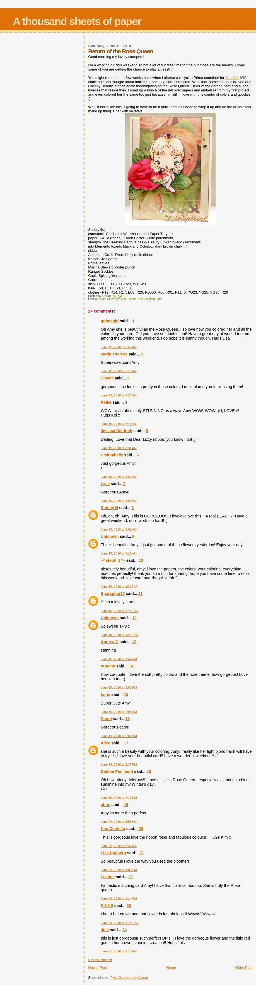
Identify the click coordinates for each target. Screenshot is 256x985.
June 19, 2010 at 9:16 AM (119, 553)
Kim (232, 78)
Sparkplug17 (113, 593)
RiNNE (107, 905)
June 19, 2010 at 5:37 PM (119, 764)
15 (126, 694)
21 (141, 853)
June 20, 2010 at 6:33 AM (119, 846)
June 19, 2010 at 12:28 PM (120, 635)
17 (126, 743)
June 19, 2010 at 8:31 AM (119, 448)
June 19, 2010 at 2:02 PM (119, 687)
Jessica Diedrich (116, 431)
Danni (106, 719)
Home (171, 967)
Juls (105, 930)
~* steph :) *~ (113, 560)
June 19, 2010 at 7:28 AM (119, 395)
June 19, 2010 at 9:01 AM (119, 529)
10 (141, 560)
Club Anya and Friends (121, 299)
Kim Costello (113, 828)
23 (129, 905)
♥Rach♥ (108, 666)
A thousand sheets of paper (77, 21)
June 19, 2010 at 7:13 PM (119, 797)
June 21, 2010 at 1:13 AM (119, 951)
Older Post (243, 967)
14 (131, 666)
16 (127, 719)
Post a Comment (100, 960)
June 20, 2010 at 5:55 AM (119, 821)
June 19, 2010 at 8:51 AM (119, 476)
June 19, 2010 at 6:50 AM (119, 347)
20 (141, 828)
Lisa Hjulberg (113, 853)
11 (140, 593)
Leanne (108, 877)
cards (101, 299)
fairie (105, 694)
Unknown (110, 536)
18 (149, 771)
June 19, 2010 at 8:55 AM (119, 500)
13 (134, 642)
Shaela (107, 378)
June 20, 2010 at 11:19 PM (120, 923)
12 (134, 618)
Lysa (105, 483)
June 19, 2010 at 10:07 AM (119, 586)
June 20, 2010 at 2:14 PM (119, 898)
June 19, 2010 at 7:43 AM (119, 423)
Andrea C (110, 642)
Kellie (106, 402)
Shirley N (109, 507)
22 (130, 877)
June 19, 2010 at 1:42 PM (119, 659)
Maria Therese (114, 354)
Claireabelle (112, 455)
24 (124, 930)
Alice (106, 743)
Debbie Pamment (117, 771)
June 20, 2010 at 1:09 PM (119, 870)
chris (105, 804)
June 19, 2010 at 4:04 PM (119, 711)
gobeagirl (110, 321)
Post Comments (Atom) (129, 978)
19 (126, 804)
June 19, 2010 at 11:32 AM (119, 611)
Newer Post (97, 967)
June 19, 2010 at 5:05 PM (119, 736)
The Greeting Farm (150, 299)
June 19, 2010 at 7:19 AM (119, 371)
